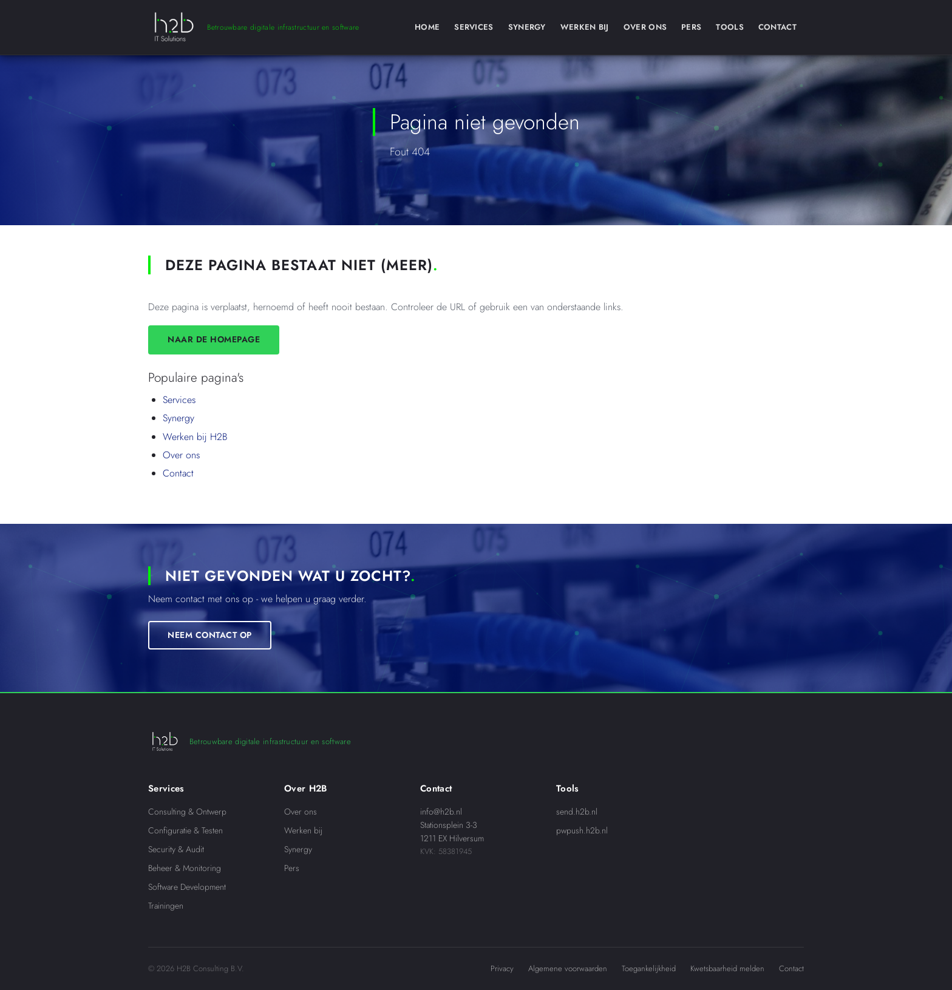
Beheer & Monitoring (184, 868)
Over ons (181, 455)
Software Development (187, 887)
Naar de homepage (214, 339)
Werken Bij (584, 27)
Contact (777, 27)
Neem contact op (210, 635)
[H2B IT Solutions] (253, 27)
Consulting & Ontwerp (187, 811)
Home (427, 27)
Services (473, 27)
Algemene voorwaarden (567, 968)
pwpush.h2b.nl (582, 830)
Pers (691, 27)
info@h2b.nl (441, 811)
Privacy (502, 968)
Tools (730, 27)
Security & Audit (176, 849)
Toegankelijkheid (649, 968)
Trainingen (165, 906)
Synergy (527, 27)
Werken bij (303, 830)
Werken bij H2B (195, 437)
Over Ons (645, 27)
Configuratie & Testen (185, 830)
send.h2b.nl (576, 811)
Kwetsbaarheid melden (727, 968)
